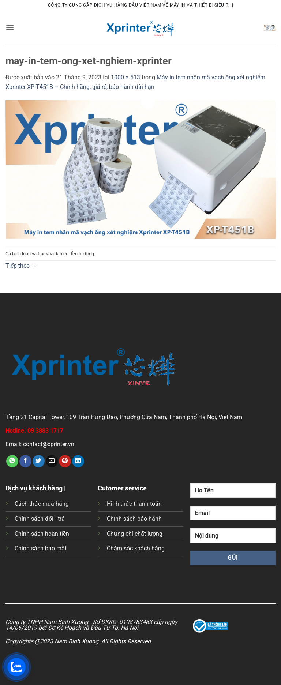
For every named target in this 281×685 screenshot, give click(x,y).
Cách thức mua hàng (42, 503)
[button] (9, 27)
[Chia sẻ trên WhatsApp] (12, 461)
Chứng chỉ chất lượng (134, 533)
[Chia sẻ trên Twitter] (39, 461)
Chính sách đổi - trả (40, 518)
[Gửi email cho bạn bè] (52, 461)
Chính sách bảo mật (41, 548)
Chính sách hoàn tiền (42, 533)
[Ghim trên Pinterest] (65, 461)
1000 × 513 (125, 77)
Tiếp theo (21, 265)
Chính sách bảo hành (134, 518)
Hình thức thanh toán (134, 503)
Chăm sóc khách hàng (136, 548)
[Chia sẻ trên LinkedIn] (78, 461)
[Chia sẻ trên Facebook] (25, 461)
